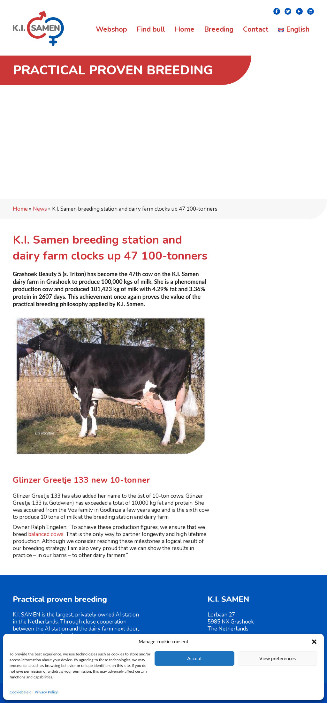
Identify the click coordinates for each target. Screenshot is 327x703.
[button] (314, 642)
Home (20, 209)
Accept (194, 658)
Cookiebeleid (21, 692)
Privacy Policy (46, 692)
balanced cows (46, 534)
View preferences (277, 658)
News (40, 209)
